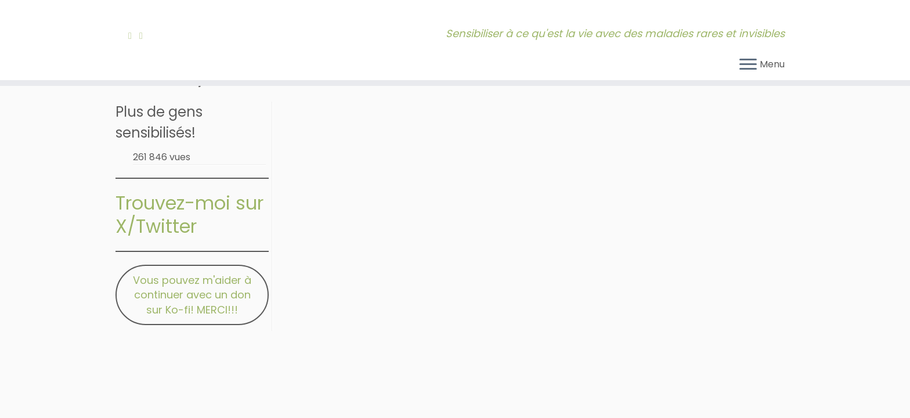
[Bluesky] (154, 35)
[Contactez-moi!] (144, 35)
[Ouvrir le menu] (748, 65)
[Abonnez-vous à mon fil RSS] (133, 35)
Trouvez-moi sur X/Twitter (189, 214)
